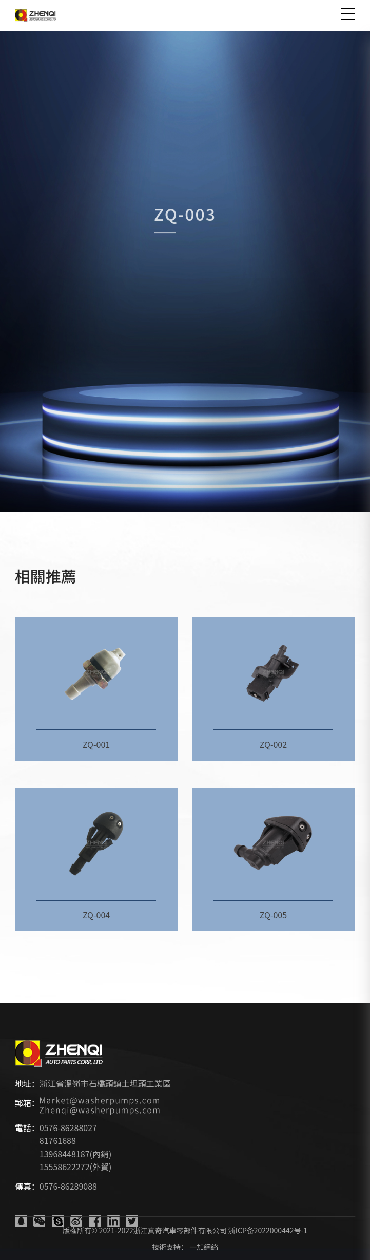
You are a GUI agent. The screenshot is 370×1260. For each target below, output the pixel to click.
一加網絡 (203, 1247)
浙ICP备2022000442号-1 (267, 1230)
